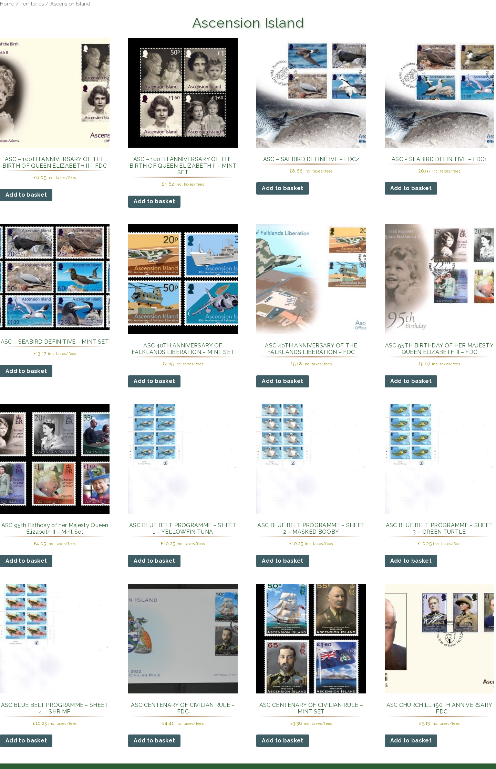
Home (7, 4)
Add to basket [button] (26, 194)
